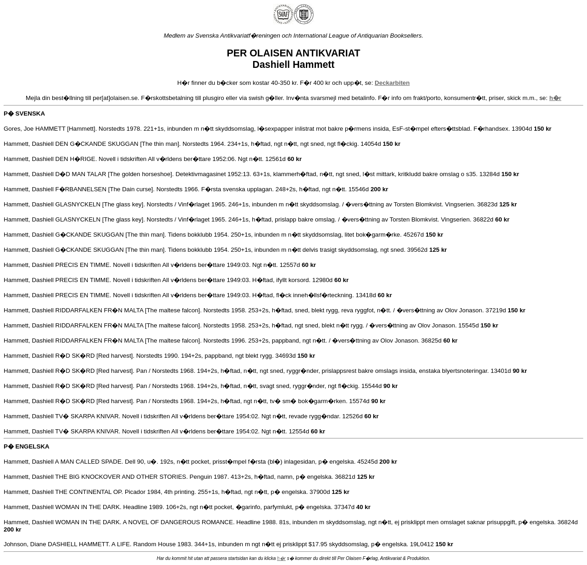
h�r (281, 558)
